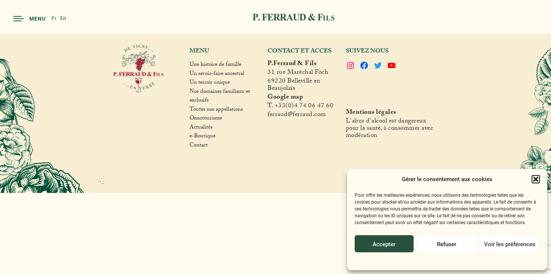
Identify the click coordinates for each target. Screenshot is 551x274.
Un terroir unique (210, 83)
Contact (199, 146)
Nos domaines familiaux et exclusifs (220, 97)
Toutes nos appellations (216, 110)
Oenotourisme (206, 119)
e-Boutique (202, 137)
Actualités (201, 128)
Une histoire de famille (215, 65)
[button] (536, 179)
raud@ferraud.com (300, 115)
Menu (29, 18)
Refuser (446, 244)
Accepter (384, 244)
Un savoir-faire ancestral (217, 74)
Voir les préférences (509, 244)
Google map (285, 98)
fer (271, 115)
